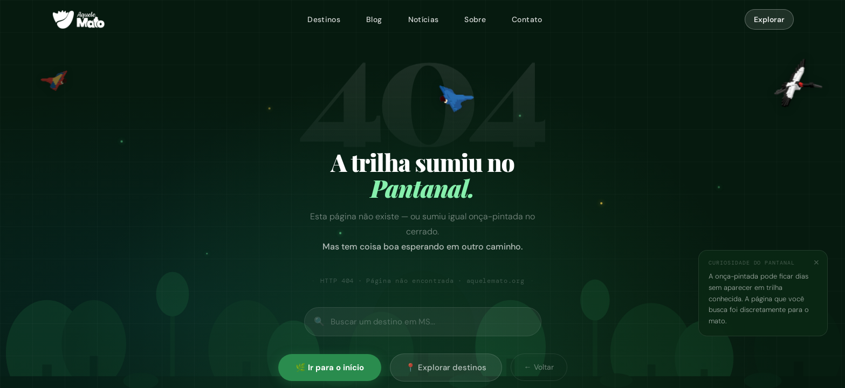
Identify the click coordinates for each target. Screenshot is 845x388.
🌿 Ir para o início (330, 367)
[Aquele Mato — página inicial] (79, 19)
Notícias (423, 19)
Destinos (323, 19)
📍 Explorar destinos (446, 367)
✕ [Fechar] (816, 262)
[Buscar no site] (422, 321)
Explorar (769, 19)
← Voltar (539, 367)
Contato (527, 19)
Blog (374, 19)
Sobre (475, 19)
